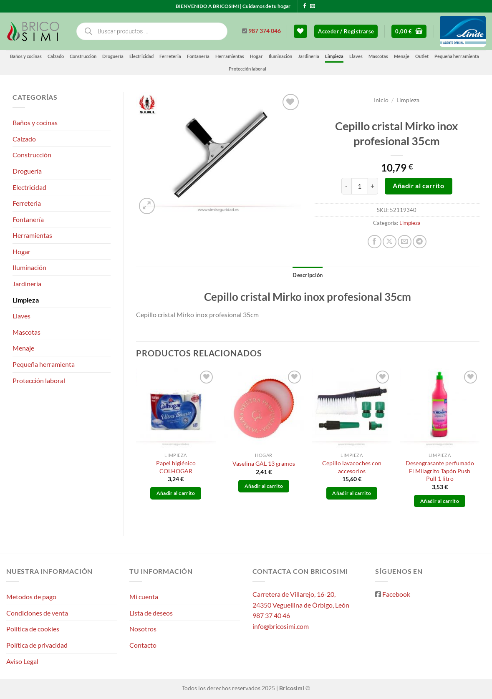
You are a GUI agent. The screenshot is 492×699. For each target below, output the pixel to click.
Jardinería (308, 56)
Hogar (256, 56)
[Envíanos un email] (312, 6)
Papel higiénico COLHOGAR (176, 466)
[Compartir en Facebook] (374, 242)
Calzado (56, 56)
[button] (346, 31)
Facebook (396, 594)
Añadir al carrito (418, 185)
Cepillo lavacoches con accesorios (351, 466)
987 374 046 (264, 31)
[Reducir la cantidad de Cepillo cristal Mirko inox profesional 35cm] (346, 186)
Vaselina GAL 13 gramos (263, 463)
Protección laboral (247, 68)
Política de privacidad (37, 645)
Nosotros (142, 629)
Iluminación (280, 56)
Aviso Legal (22, 661)
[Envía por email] (404, 242)
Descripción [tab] (308, 275)
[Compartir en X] (389, 242)
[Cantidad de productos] (359, 186)
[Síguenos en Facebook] (304, 6)
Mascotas (378, 56)
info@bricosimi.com (280, 626)
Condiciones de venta (37, 613)
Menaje (401, 56)
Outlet (422, 56)
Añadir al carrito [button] (175, 493)
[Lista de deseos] (300, 31)
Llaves (356, 56)
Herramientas (229, 56)
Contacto (142, 645)
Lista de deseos (151, 613)
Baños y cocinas (26, 56)
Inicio (381, 100)
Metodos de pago (31, 597)
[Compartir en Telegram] (419, 242)
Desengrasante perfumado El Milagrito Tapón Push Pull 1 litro (440, 470)
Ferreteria (170, 56)
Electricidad (141, 56)
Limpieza (334, 56)
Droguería (113, 56)
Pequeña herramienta (456, 56)
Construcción (83, 56)
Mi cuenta (143, 597)
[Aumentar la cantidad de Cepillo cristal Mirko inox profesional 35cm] (373, 186)
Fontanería (198, 56)
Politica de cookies (32, 629)
